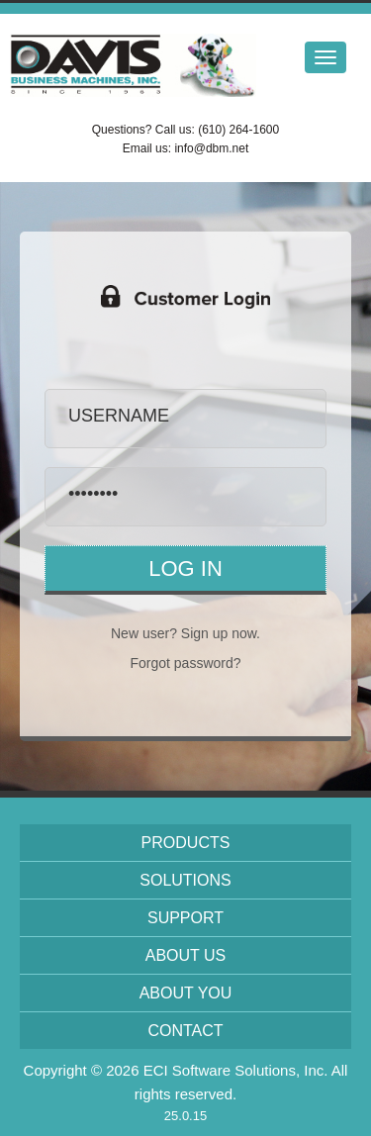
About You (185, 993)
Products (186, 842)
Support (185, 917)
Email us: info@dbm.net (186, 148)
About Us (186, 955)
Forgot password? (185, 663)
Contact (185, 1030)
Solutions (185, 880)
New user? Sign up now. (185, 633)
